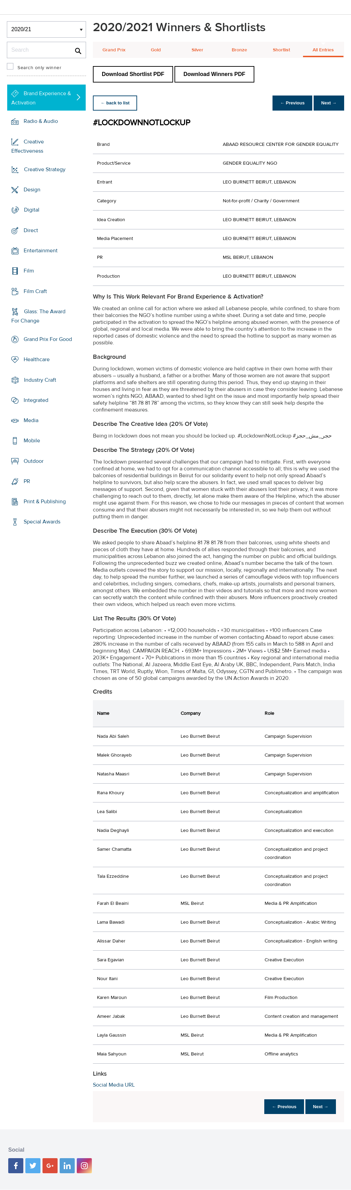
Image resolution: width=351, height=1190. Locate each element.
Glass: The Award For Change (38, 316)
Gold (156, 50)
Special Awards (42, 521)
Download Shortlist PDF (133, 74)
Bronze (239, 50)
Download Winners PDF (214, 74)
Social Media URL (114, 1084)
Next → (328, 102)
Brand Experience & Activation (41, 98)
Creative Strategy (44, 169)
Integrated (36, 400)
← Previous (290, 102)
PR (27, 481)
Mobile (32, 440)
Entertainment (41, 250)
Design (32, 189)
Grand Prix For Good (48, 339)
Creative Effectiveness (27, 146)
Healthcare (37, 359)
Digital (31, 209)
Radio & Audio (41, 121)
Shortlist (281, 50)
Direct (31, 230)
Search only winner (39, 68)
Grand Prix (113, 50)
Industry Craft (40, 379)
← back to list (115, 102)
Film (29, 270)
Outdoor (34, 461)
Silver (197, 50)
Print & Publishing (45, 501)
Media (31, 420)
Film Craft (35, 291)
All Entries (323, 50)
